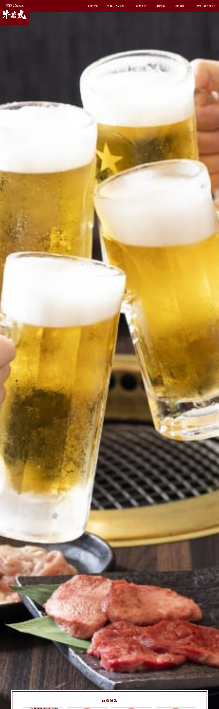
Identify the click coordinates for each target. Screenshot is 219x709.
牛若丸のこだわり (117, 5)
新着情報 (93, 5)
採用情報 (180, 5)
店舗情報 (160, 5)
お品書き (141, 5)
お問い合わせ (204, 5)
